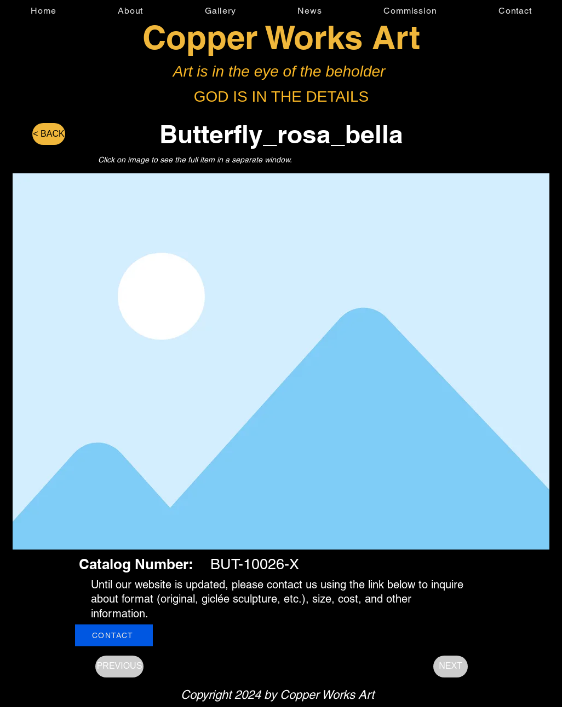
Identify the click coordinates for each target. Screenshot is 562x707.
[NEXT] (450, 666)
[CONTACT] (114, 635)
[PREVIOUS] (119, 666)
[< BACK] (48, 134)
